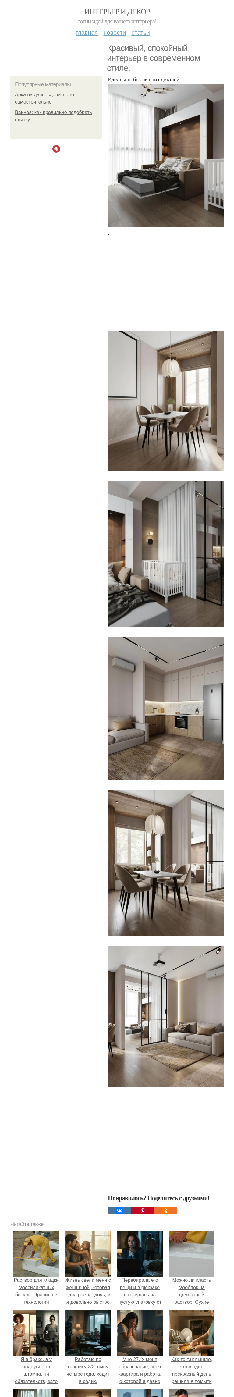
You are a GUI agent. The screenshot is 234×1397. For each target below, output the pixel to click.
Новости (114, 32)
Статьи (140, 32)
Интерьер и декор (117, 11)
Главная (87, 32)
